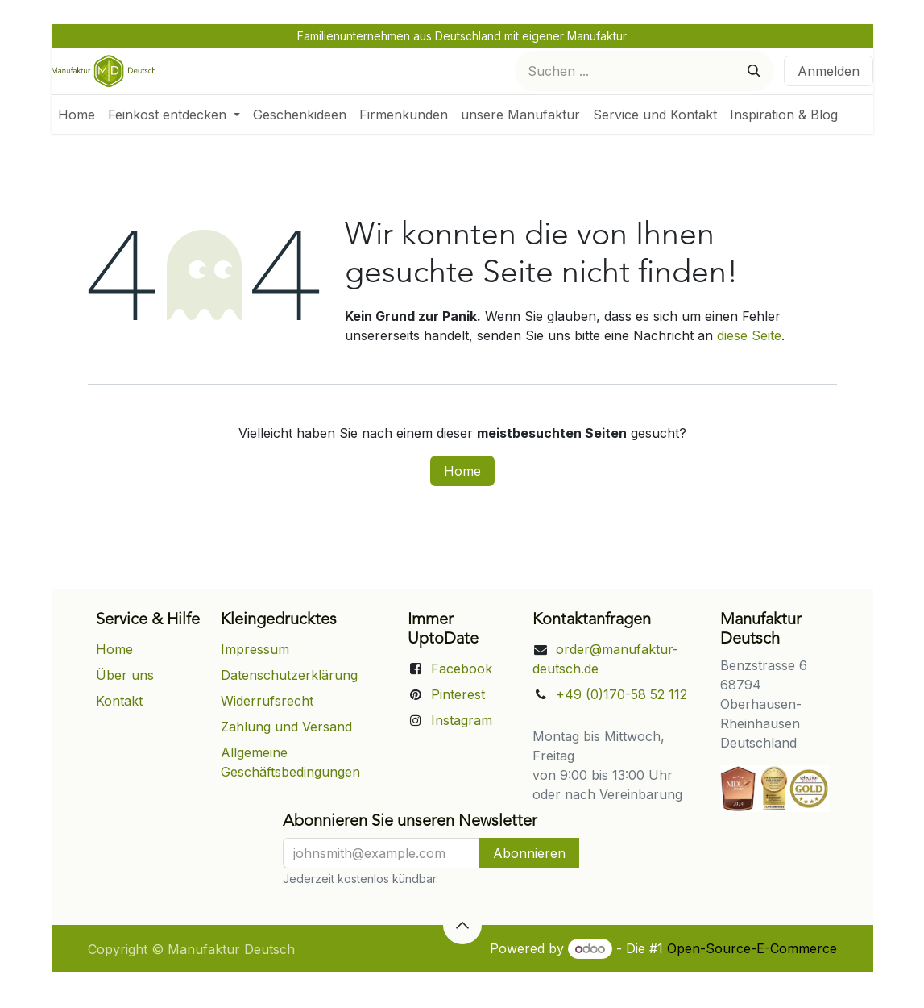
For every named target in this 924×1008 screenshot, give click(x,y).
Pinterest (458, 694)
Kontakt (119, 701)
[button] (462, 925)
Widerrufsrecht (267, 701)
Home (462, 471)
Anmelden (829, 71)
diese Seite (749, 335)
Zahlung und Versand (286, 727)
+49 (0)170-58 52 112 (621, 694)
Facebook (461, 668)
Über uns (125, 675)
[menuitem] (77, 114)
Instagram (461, 720)
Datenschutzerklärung (289, 675)
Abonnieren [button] (529, 853)
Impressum (255, 649)
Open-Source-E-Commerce (752, 948)
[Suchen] (754, 71)
